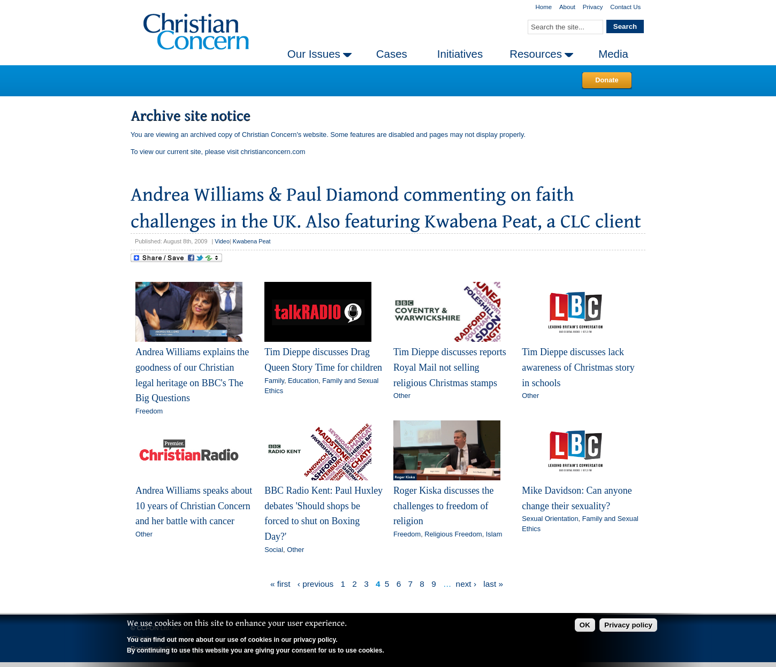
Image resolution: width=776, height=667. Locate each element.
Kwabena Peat (252, 241)
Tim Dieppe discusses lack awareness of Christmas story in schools (578, 367)
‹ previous (315, 583)
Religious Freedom (453, 534)
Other (401, 396)
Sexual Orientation (550, 519)
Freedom (149, 411)
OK (585, 625)
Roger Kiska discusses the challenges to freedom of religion (443, 505)
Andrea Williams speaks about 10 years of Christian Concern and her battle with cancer (193, 505)
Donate (606, 80)
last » (493, 583)
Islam (494, 534)
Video (222, 241)
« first (280, 583)
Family (274, 381)
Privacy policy (628, 625)
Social (273, 550)
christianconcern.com (273, 152)
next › (466, 583)
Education (303, 381)
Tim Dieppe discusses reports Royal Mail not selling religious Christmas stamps (449, 367)
